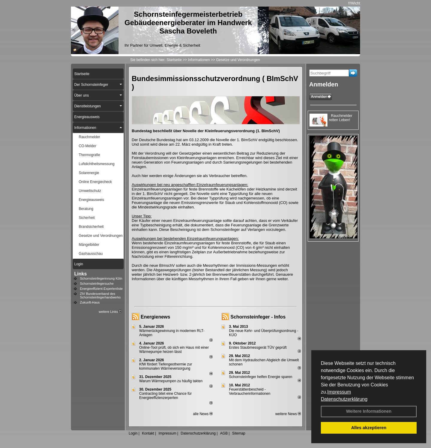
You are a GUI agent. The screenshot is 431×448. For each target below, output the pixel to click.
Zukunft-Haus (90, 302)
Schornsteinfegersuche (97, 283)
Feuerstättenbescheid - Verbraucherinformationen (249, 391)
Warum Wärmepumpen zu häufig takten (171, 381)
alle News (203, 414)
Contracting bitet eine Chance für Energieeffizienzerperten (165, 395)
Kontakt (148, 433)
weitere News (288, 414)
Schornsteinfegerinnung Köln (101, 278)
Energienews (155, 316)
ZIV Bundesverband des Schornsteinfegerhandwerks (100, 295)
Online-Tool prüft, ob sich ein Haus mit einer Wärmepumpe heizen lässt (174, 349)
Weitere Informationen (368, 411)
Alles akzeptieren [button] (368, 427)
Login (133, 433)
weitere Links (110, 311)
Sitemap (238, 433)
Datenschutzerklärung (344, 399)
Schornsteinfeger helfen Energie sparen (260, 377)
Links (80, 273)
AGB (223, 433)
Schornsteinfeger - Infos (258, 316)
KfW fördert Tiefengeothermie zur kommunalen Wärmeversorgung (165, 366)
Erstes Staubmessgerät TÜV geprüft (258, 347)
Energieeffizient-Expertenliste (101, 288)
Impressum (339, 391)
